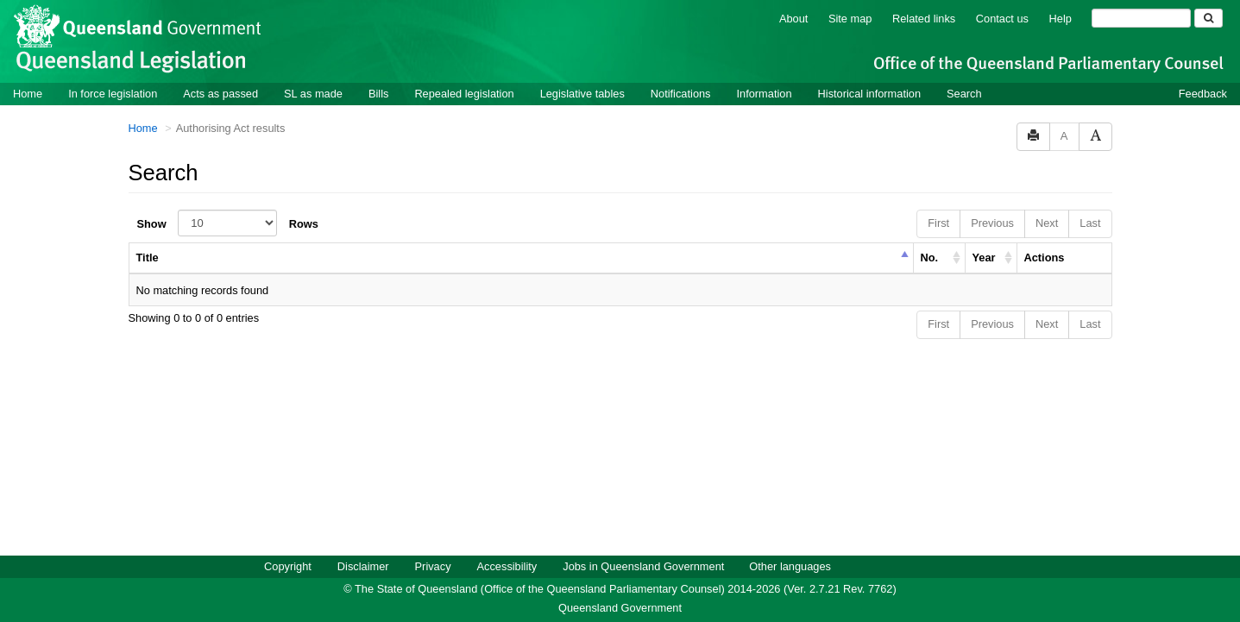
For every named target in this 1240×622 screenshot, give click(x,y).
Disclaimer (363, 565)
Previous (992, 222)
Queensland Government (620, 606)
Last (1089, 222)
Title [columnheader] (147, 256)
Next (1046, 222)
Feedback (1203, 92)
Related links (923, 17)
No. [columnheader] (930, 256)
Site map (850, 17)
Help (1060, 17)
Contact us (1002, 17)
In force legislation (112, 92)
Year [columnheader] (984, 256)
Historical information (869, 92)
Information (764, 92)
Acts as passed (220, 92)
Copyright (288, 565)
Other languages (790, 565)
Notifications (681, 92)
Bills (378, 92)
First (938, 222)
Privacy (433, 565)
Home (27, 92)
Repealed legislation (463, 92)
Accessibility (507, 565)
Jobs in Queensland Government (643, 565)
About (793, 17)
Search (964, 92)
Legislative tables (582, 92)
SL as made (313, 92)
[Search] (1141, 17)
